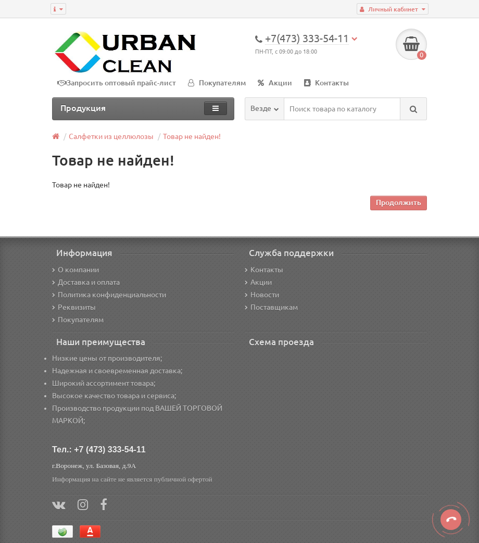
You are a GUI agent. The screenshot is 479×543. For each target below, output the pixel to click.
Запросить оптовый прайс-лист (121, 83)
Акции (275, 83)
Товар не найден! (192, 136)
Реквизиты (74, 307)
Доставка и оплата (86, 282)
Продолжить (398, 202)
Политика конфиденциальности (109, 295)
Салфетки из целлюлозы (111, 136)
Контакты (326, 83)
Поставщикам (271, 307)
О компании (75, 270)
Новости (262, 295)
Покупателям (217, 83)
